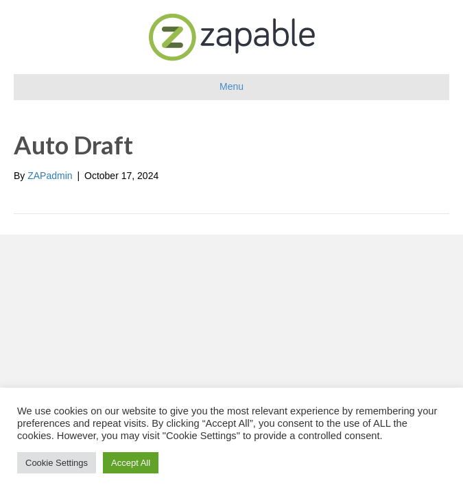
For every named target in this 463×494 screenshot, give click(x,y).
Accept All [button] (130, 463)
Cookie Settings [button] (56, 463)
